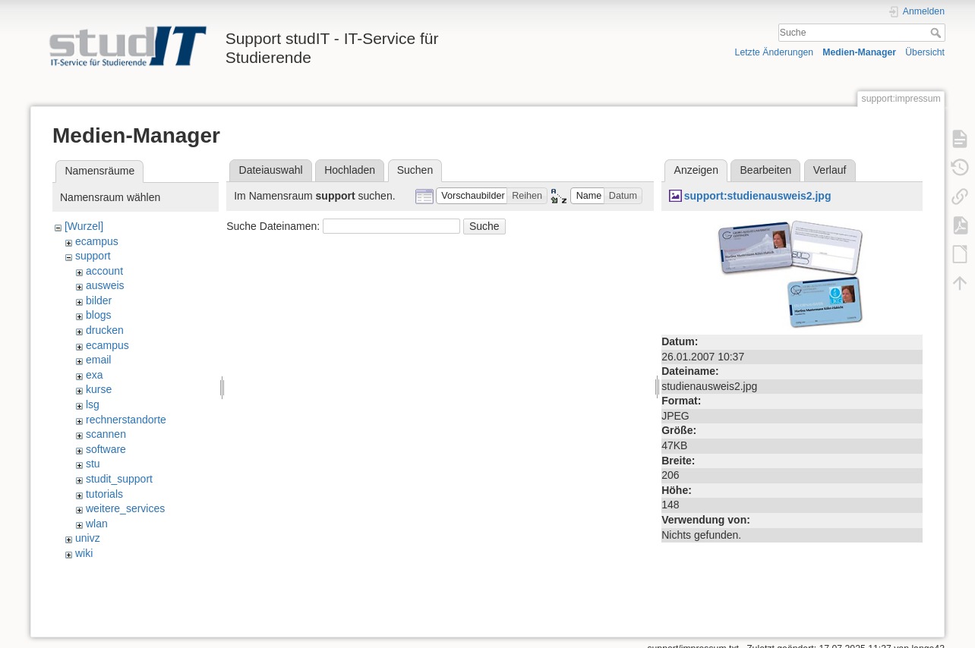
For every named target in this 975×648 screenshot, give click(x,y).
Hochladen (349, 170)
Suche (937, 32)
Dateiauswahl (271, 170)
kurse (99, 389)
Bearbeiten (766, 170)
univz (87, 538)
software (106, 449)
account (104, 271)
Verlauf (830, 170)
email (98, 360)
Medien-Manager (859, 52)
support (93, 256)
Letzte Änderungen (774, 52)
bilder (99, 300)
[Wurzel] (84, 226)
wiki (84, 553)
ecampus (96, 241)
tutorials (104, 494)
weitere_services (125, 508)
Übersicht (925, 52)
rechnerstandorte (126, 420)
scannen (106, 434)
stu (93, 464)
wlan (97, 523)
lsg (92, 404)
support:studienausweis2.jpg (757, 196)
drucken (105, 330)
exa (94, 375)
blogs (98, 315)
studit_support (119, 479)
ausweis (105, 285)
